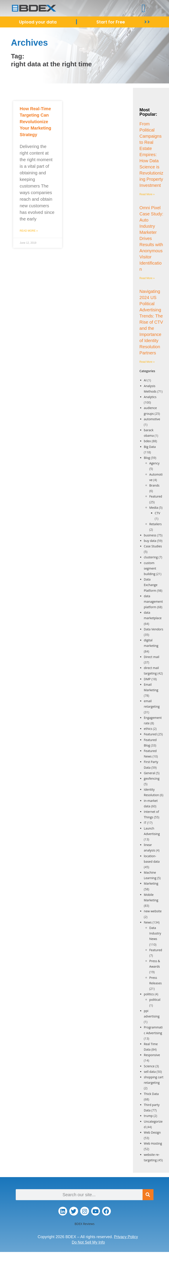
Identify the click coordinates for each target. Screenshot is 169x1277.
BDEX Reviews (84, 1224)
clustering (151, 557)
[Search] (148, 1194)
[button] (143, 8)
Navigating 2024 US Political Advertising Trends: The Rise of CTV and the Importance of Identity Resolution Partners (151, 322)
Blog (147, 458)
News (148, 922)
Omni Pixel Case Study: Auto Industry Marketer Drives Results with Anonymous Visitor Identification (151, 238)
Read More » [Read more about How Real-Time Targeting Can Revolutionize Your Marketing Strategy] (29, 230)
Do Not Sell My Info (88, 1242)
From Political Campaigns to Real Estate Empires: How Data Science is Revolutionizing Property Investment (151, 154)
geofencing (151, 778)
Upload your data (38, 22)
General (149, 773)
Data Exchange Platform (150, 584)
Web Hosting (153, 1143)
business (150, 535)
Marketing (151, 883)
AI (145, 380)
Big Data (150, 447)
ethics (148, 729)
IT (145, 823)
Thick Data (151, 1094)
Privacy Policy (126, 1237)
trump (148, 1116)
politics (149, 994)
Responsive (152, 1055)
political (154, 999)
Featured (155, 496)
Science (149, 1066)
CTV (157, 513)
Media (153, 507)
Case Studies (153, 546)
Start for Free (111, 22)
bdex (147, 441)
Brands (154, 485)
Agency (154, 463)
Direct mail (151, 657)
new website (153, 911)
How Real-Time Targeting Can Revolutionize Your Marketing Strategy (35, 121)
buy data (150, 541)
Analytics (150, 397)
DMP (147, 679)
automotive (152, 419)
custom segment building (150, 568)
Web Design (152, 1132)
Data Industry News (155, 933)
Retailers (155, 524)
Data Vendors (153, 629)
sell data (150, 1072)
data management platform (153, 601)
